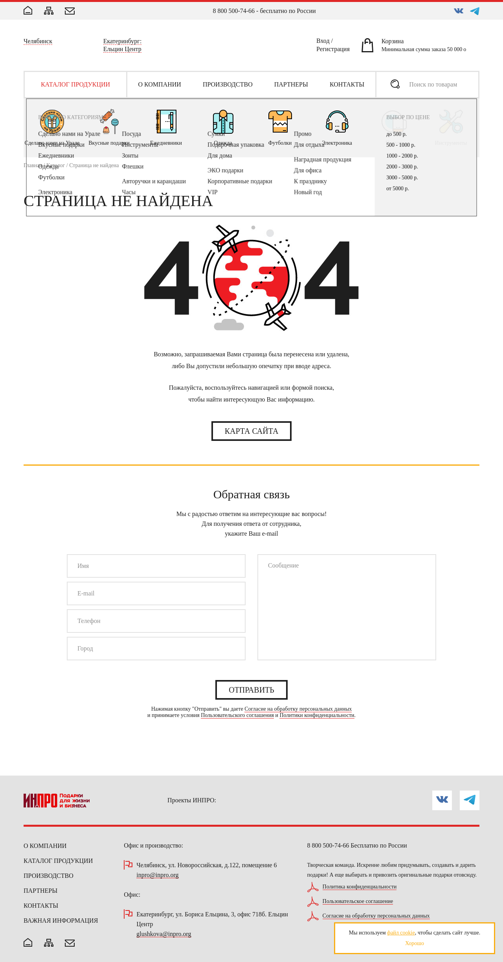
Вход (323, 42)
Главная (33, 165)
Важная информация (61, 920)
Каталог (55, 165)
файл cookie (401, 933)
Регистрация (333, 50)
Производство (48, 875)
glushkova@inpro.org (163, 934)
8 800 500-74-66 (234, 10)
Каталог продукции (58, 860)
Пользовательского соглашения (237, 715)
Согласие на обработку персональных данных (298, 709)
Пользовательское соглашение (358, 901)
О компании (45, 845)
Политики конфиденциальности (316, 715)
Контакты (41, 905)
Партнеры (40, 890)
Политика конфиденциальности (360, 887)
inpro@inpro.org (157, 875)
